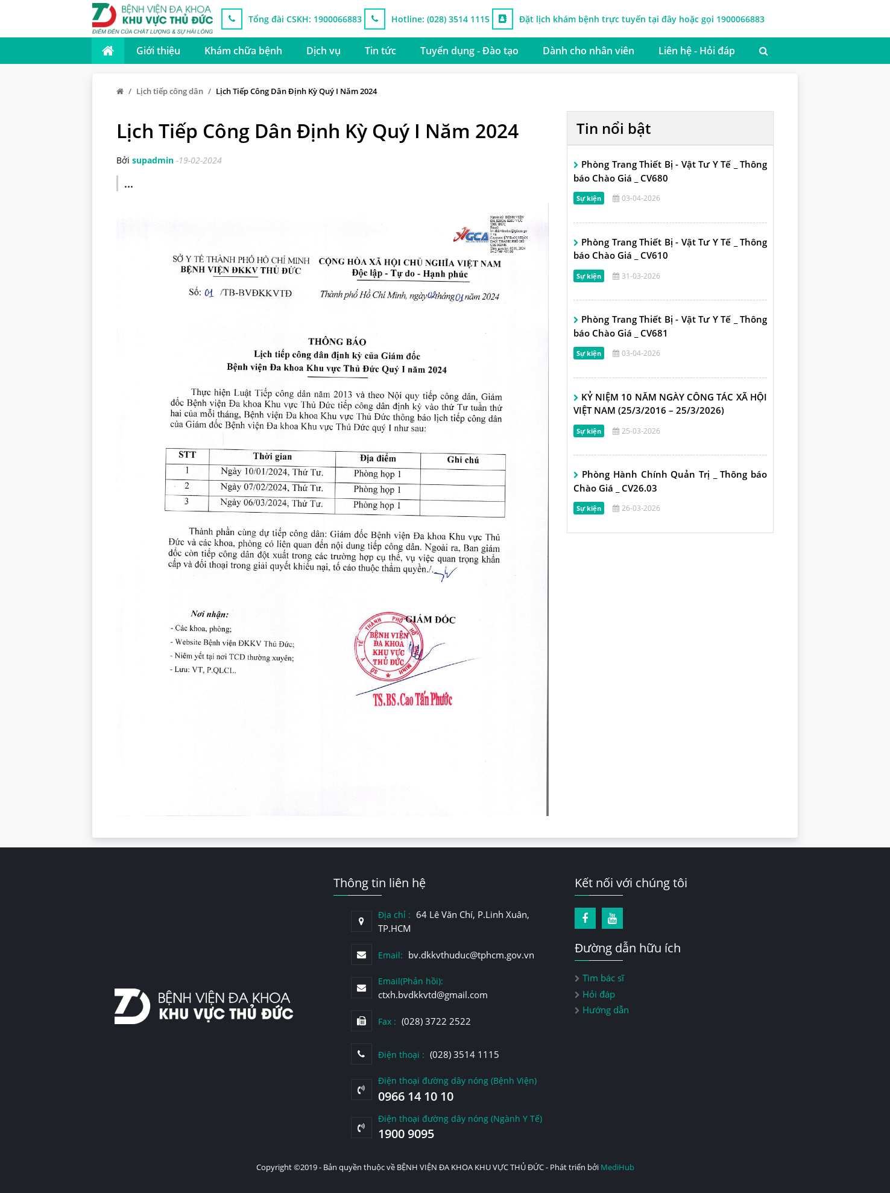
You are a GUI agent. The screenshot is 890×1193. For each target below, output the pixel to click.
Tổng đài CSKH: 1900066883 (305, 19)
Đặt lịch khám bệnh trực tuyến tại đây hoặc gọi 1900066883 (642, 19)
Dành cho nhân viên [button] (588, 50)
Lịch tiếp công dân (169, 91)
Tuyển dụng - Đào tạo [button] (469, 50)
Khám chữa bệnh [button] (243, 50)
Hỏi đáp (598, 994)
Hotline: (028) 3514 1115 (440, 19)
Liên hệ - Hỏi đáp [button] (696, 50)
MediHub (617, 1167)
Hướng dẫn (605, 1010)
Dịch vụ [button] (323, 50)
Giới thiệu (158, 50)
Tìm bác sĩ (603, 978)
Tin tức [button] (380, 50)
